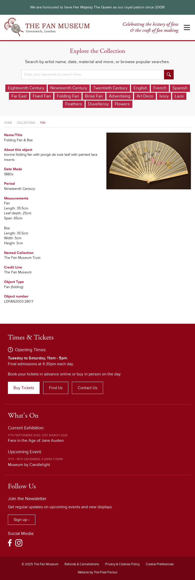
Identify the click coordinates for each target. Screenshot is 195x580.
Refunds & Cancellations (81, 564)
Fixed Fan (42, 96)
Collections (26, 122)
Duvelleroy (98, 104)
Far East (19, 96)
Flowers (122, 104)
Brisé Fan (94, 96)
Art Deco (145, 96)
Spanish (179, 88)
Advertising (120, 96)
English (140, 88)
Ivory (164, 96)
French (159, 88)
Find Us (55, 387)
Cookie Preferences (160, 564)
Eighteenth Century (26, 88)
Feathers (73, 104)
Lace (179, 96)
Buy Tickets (23, 387)
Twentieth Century (110, 88)
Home (8, 122)
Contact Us (87, 387)
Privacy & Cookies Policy (122, 564)
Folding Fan (68, 96)
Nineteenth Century (68, 88)
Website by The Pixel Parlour (98, 572)
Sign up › (21, 519)
